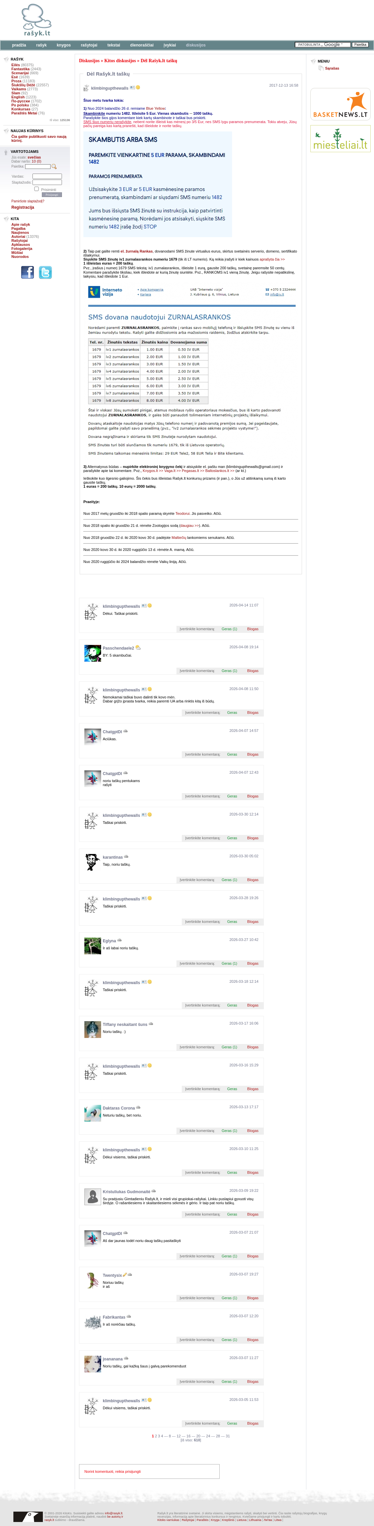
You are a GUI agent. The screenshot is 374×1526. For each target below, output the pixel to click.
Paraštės (203, 1520)
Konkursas (20, 109)
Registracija (22, 207)
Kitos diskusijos (120, 60)
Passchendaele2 (118, 648)
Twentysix (112, 1275)
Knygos (64, 45)
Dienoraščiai (142, 45)
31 (228, 1436)
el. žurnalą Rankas (137, 251)
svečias (34, 157)
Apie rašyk (20, 224)
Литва (268, 1520)
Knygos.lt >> (153, 471)
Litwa (278, 1520)
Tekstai (113, 45)
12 (178, 1436)
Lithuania (255, 1520)
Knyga (215, 1520)
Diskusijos (196, 45)
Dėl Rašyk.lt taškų (159, 60)
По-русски (20, 101)
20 (198, 1436)
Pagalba (18, 228)
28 (218, 1436)
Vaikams (18, 89)
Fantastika (20, 69)
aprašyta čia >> (272, 259)
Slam (15, 93)
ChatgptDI (112, 732)
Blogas (252, 629)
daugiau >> (189, 525)
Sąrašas (332, 68)
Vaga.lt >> (172, 471)
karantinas (113, 857)
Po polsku (20, 105)
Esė (14, 77)
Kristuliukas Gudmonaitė (126, 1191)
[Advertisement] (340, 182)
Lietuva (241, 1520)
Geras (232, 712)
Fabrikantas (114, 1317)
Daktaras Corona (119, 1108)
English (18, 97)
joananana (113, 1359)
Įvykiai (170, 45)
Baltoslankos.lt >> (219, 471)
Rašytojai (89, 45)
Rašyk (41, 45)
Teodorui (182, 513)
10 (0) (37, 161)
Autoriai (18, 236)
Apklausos (20, 245)
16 (188, 1436)
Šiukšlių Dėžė (23, 85)
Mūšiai (17, 253)
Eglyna (109, 941)
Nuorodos (20, 257)
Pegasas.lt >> (193, 471)
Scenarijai (20, 73)
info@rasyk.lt (113, 1513)
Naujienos (20, 232)
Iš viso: (60, 120)
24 (208, 1436)
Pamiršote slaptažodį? (27, 201)
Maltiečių (179, 538)
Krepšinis (228, 1520)
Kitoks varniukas (168, 1520)
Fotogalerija (21, 249)
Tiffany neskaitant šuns (125, 1024)
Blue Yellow (155, 108)
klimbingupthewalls (109, 88)
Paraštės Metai (24, 113)
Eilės (15, 65)
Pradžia (19, 45)
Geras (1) (229, 629)
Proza (16, 81)
